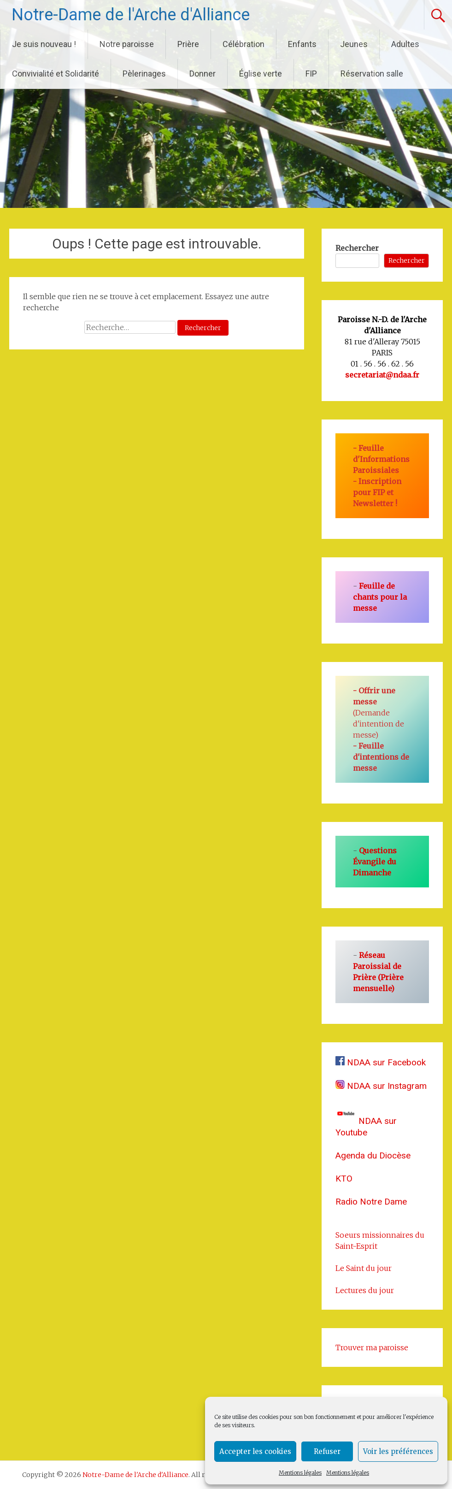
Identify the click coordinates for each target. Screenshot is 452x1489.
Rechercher (357, 248)
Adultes (405, 44)
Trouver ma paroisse (371, 1347)
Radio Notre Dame (371, 1201)
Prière (188, 44)
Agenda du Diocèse (373, 1155)
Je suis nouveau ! (44, 44)
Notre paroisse (127, 44)
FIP (311, 73)
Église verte (260, 73)
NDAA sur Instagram (381, 1086)
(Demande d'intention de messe (378, 712)
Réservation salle (371, 73)
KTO (343, 1178)
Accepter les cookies (255, 1451)
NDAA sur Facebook (380, 1062)
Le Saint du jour (363, 1268)
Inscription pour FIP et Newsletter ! (377, 492)
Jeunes (354, 44)
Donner (202, 73)
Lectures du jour (364, 1290)
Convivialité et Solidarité (55, 73)
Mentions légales (300, 1472)
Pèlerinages (144, 73)
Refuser (327, 1451)
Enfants (302, 44)
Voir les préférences (398, 1451)
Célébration (243, 44)
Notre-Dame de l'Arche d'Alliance (131, 14)
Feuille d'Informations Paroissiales (381, 459)
